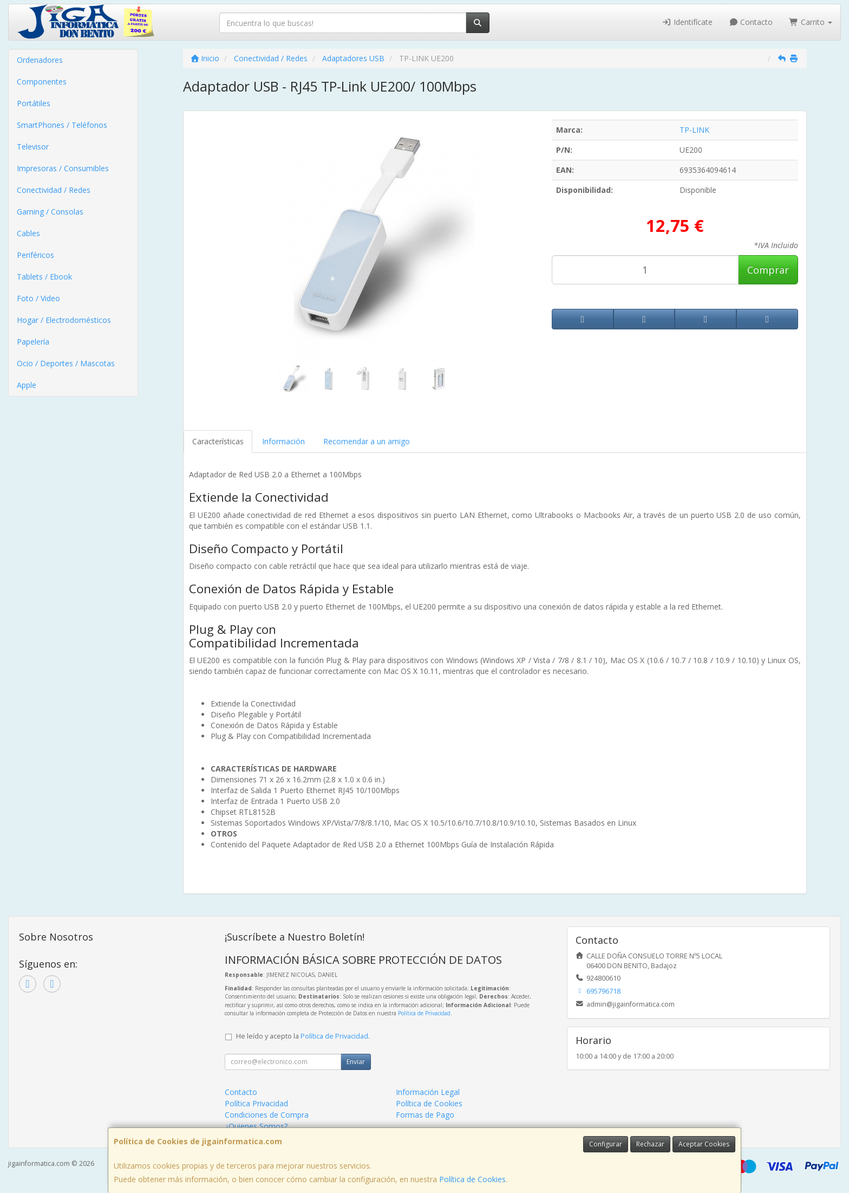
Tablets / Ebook (44, 276)
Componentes (42, 81)
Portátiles (33, 103)
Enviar (356, 1061)
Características (218, 441)
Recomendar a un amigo (366, 441)
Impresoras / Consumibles (63, 168)
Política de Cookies (472, 1179)
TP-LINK (694, 130)
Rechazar (650, 1144)
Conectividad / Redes (53, 190)
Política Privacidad (256, 1103)
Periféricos (35, 255)
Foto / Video (38, 298)
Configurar (605, 1144)
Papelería (33, 341)
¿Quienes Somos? (256, 1126)
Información (283, 441)
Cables (28, 233)
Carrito (810, 22)
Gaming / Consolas (50, 211)
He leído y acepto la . (303, 1036)
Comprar (768, 269)
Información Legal (428, 1092)
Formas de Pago (425, 1115)
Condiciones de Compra (267, 1115)
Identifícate (687, 22)
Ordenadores (40, 60)
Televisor (33, 146)
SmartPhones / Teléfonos (62, 125)
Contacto (751, 22)
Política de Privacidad (424, 1013)
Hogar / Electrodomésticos (64, 320)
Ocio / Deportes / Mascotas (66, 363)
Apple (26, 385)
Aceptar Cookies (703, 1144)
